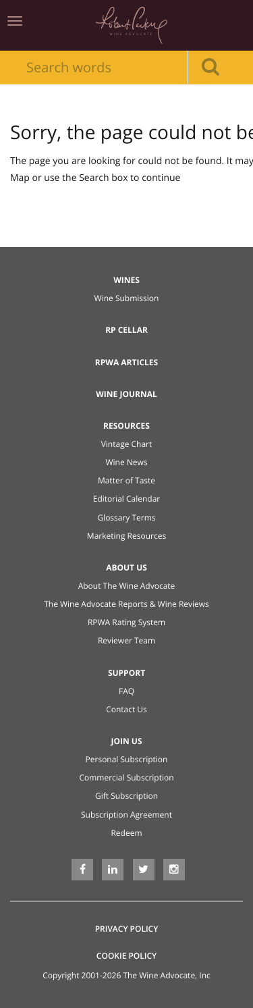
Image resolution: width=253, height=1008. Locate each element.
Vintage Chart (126, 444)
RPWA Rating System (126, 622)
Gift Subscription (126, 795)
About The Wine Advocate (126, 585)
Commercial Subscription (126, 777)
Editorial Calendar (127, 498)
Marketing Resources (126, 535)
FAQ (126, 691)
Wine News (126, 462)
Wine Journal (126, 394)
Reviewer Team (126, 640)
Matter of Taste (126, 480)
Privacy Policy (127, 928)
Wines (126, 280)
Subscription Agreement (126, 814)
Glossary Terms (126, 517)
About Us (126, 567)
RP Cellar (126, 330)
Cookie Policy (126, 955)
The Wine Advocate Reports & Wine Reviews (126, 604)
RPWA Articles (126, 362)
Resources (126, 425)
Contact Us (126, 709)
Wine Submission (126, 298)
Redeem (126, 833)
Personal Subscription (127, 759)
